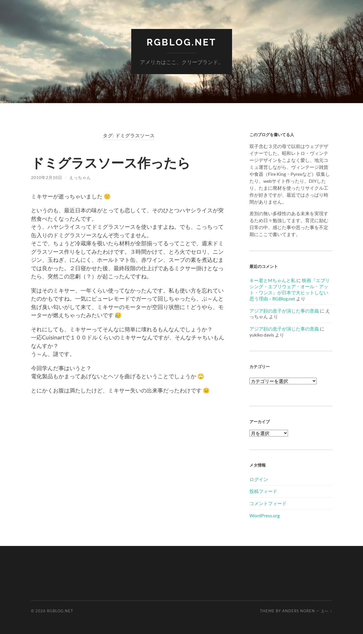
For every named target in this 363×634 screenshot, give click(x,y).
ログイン (258, 479)
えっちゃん (80, 177)
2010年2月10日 (46, 177)
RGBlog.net (181, 42)
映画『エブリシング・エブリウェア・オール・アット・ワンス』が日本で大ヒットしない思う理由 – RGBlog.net (289, 289)
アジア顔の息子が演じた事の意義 (284, 310)
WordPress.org (264, 515)
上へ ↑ (326, 611)
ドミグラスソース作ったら (110, 163)
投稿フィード (263, 491)
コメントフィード (268, 503)
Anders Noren (298, 611)
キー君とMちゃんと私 (272, 280)
